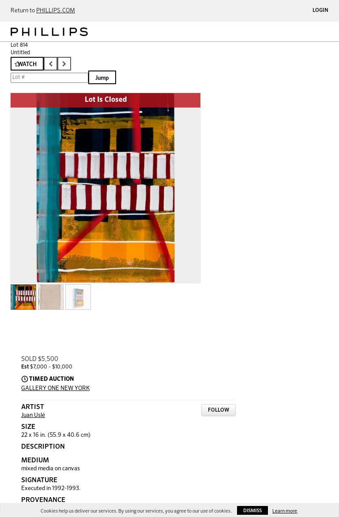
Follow (218, 410)
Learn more (284, 511)
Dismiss (252, 510)
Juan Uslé (33, 415)
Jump (102, 78)
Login (320, 10)
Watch (27, 64)
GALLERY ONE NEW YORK (55, 388)
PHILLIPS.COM (55, 11)
